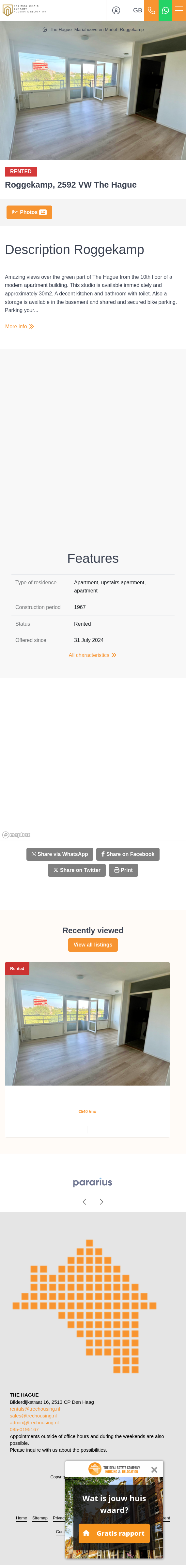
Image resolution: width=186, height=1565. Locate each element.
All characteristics (93, 655)
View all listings (93, 944)
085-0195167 (24, 1429)
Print (123, 870)
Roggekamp (132, 29)
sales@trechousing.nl (33, 1415)
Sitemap (40, 1517)
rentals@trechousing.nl (35, 1409)
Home (21, 1517)
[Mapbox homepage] (16, 835)
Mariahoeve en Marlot (95, 29)
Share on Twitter (77, 870)
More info (20, 326)
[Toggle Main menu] (179, 10)
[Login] (118, 10)
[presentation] (84, 1201)
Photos (29, 212)
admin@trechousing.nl (34, 1422)
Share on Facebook (127, 854)
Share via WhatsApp (60, 854)
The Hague (60, 29)
